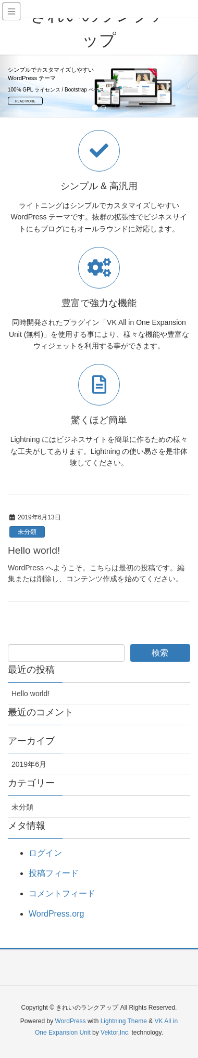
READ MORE (25, 101)
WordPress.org (56, 913)
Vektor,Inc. (115, 1032)
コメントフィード (62, 893)
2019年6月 (28, 764)
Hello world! (34, 550)
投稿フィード (54, 873)
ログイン (45, 852)
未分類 (27, 531)
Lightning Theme (124, 1021)
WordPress (70, 1021)
